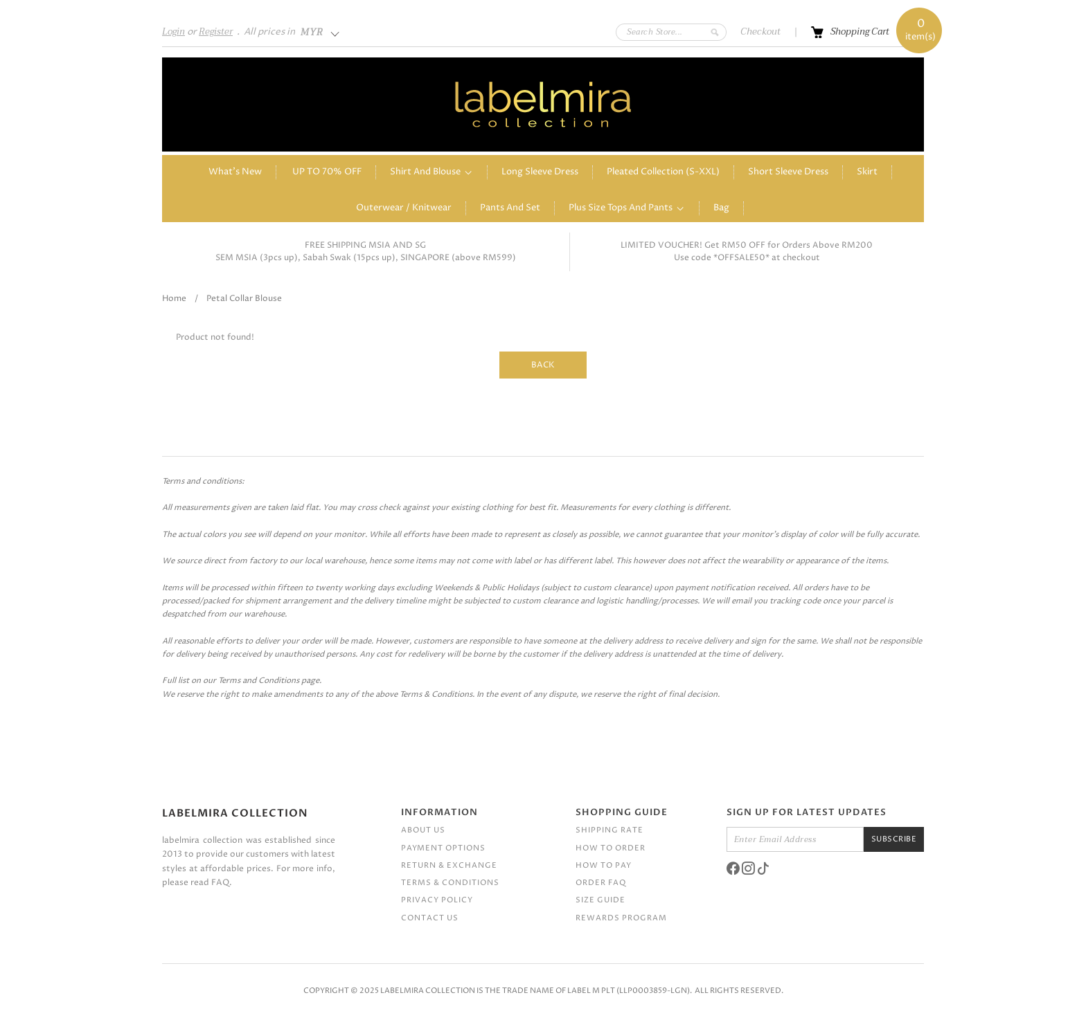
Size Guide (600, 900)
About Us (423, 830)
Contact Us (430, 918)
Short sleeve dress (788, 172)
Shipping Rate (609, 830)
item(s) (920, 30)
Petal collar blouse (244, 298)
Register (216, 31)
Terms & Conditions (450, 882)
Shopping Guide (622, 812)
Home (174, 298)
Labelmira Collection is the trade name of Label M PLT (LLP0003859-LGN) (535, 991)
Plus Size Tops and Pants (621, 208)
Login (173, 31)
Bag (721, 208)
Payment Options (443, 848)
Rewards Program (621, 918)
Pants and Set (510, 208)
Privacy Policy (437, 900)
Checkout (760, 31)
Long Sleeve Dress (539, 172)
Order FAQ (601, 882)
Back (543, 365)
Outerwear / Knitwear (404, 208)
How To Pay (604, 865)
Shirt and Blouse (425, 172)
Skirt (867, 172)
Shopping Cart (859, 31)
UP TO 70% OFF (327, 172)
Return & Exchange (449, 865)
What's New (235, 172)
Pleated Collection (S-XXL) (663, 172)
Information (439, 812)
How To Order (611, 848)
